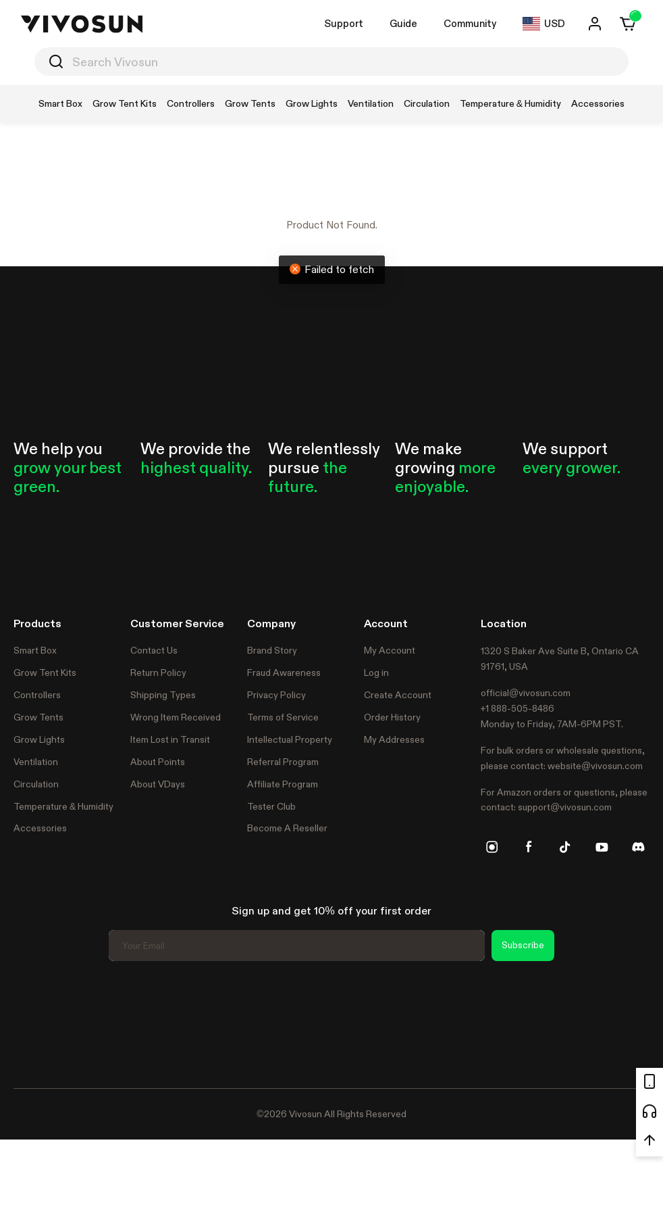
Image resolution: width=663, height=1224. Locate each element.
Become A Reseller (287, 828)
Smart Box (35, 650)
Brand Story (272, 650)
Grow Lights (39, 739)
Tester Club (271, 806)
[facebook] (528, 846)
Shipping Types (163, 694)
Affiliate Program (282, 784)
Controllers (37, 694)
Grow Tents (38, 717)
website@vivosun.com (595, 765)
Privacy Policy (276, 694)
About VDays (157, 784)
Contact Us (154, 650)
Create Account (397, 694)
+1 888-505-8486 (517, 708)
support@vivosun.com (565, 807)
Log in (376, 672)
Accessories (40, 828)
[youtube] (601, 846)
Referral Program (283, 761)
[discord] (638, 846)
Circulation (36, 784)
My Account (389, 650)
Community (470, 23)
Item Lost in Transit (170, 739)
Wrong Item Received (175, 717)
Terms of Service (283, 717)
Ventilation (36, 761)
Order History (392, 717)
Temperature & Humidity (63, 806)
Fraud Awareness (284, 672)
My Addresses (394, 739)
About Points (157, 761)
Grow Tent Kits (45, 672)
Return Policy (158, 672)
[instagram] (492, 846)
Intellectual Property (289, 739)
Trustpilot (34, 1022)
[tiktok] (565, 846)
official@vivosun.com (526, 692)
